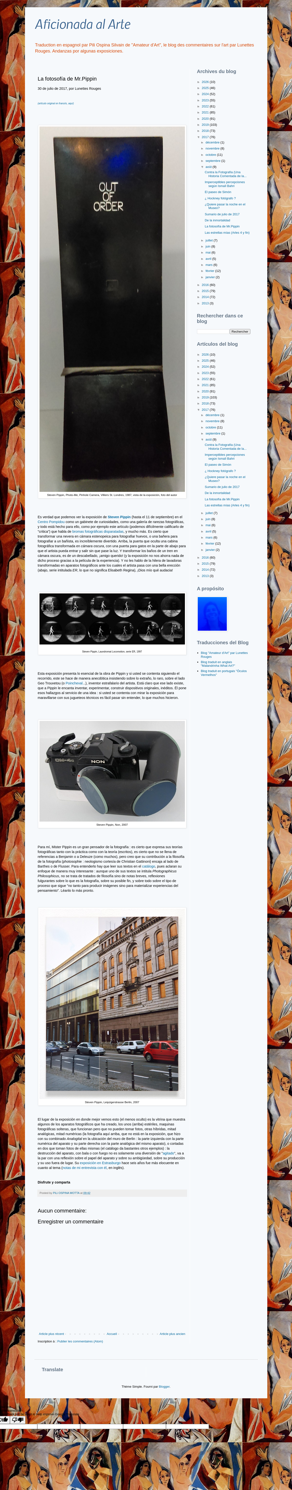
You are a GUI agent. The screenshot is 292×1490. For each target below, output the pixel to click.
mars (209, 265)
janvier (210, 277)
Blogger (164, 1386)
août (209, 167)
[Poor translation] (17, 1420)
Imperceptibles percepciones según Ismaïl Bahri (225, 184)
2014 (206, 297)
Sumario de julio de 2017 (222, 214)
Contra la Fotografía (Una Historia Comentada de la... (226, 174)
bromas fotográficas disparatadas (97, 531)
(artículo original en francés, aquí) (56, 103)
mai (208, 252)
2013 (206, 303)
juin (208, 246)
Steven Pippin (119, 517)
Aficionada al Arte (82, 23)
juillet (209, 240)
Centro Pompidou (51, 522)
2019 (206, 125)
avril (208, 259)
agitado (168, 1153)
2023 (206, 100)
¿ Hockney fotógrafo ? (220, 198)
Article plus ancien (172, 1334)
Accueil (112, 1334)
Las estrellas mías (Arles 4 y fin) (227, 232)
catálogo (148, 866)
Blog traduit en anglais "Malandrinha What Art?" (218, 664)
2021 (206, 112)
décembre (212, 142)
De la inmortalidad (217, 220)
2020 (206, 118)
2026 (206, 82)
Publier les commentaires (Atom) (80, 1341)
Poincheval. (74, 683)
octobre (211, 155)
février (210, 271)
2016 (206, 285)
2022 (206, 106)
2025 (206, 88)
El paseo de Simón (218, 192)
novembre (212, 148)
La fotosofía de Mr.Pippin (222, 226)
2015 (206, 291)
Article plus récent (51, 1334)
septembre (213, 161)
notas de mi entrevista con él (85, 1168)
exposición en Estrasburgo (100, 1163)
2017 (206, 137)
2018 (206, 131)
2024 (206, 94)
